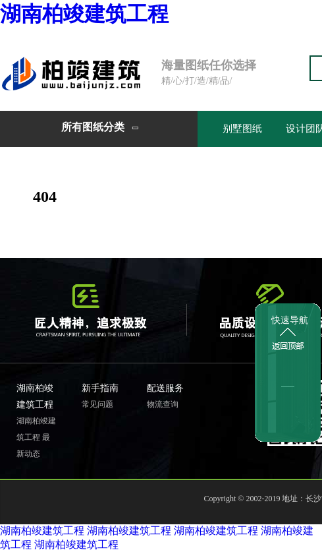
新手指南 (100, 388)
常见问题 (97, 404)
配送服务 (165, 388)
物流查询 (162, 404)
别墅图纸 (242, 128)
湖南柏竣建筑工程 (84, 14)
